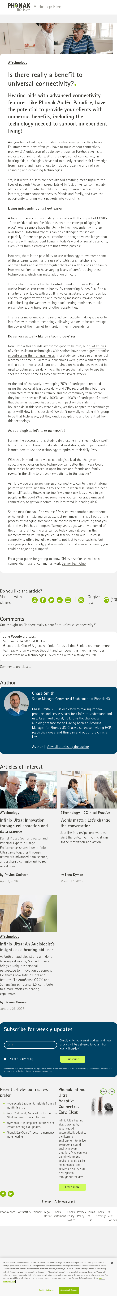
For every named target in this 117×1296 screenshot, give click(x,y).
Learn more (72, 1187)
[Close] (111, 1264)
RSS (28, 1212)
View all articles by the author (68, 747)
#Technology (17, 63)
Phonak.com (7, 1212)
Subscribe (73, 1059)
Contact (21, 1212)
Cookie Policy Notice (71, 1216)
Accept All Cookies (69, 1292)
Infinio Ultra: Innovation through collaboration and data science (24, 826)
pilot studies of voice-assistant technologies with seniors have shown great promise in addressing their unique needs (58, 351)
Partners (37, 1212)
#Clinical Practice (96, 813)
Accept (10, 1059)
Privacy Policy (25, 1059)
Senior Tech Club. (74, 564)
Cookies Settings (46, 1292)
